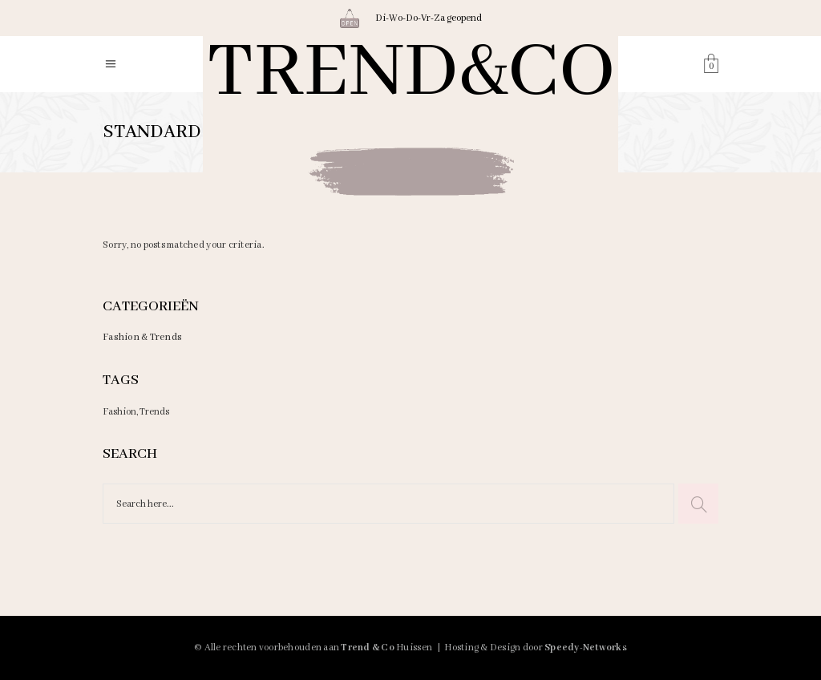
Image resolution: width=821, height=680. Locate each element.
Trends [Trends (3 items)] (154, 412)
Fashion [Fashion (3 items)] (119, 412)
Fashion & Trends (142, 337)
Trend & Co (367, 648)
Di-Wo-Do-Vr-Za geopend (428, 18)
